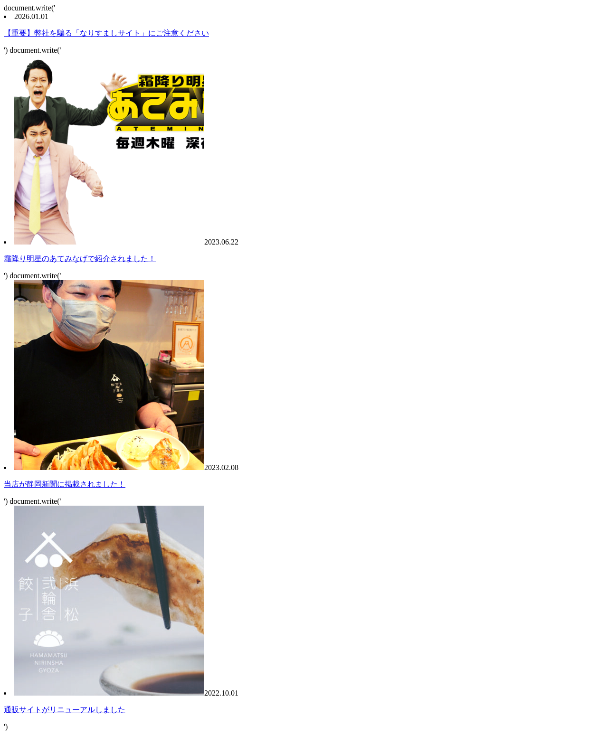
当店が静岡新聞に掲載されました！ (64, 484)
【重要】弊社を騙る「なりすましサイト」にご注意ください (106, 33)
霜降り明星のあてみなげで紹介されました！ (80, 258)
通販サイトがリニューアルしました (64, 710)
